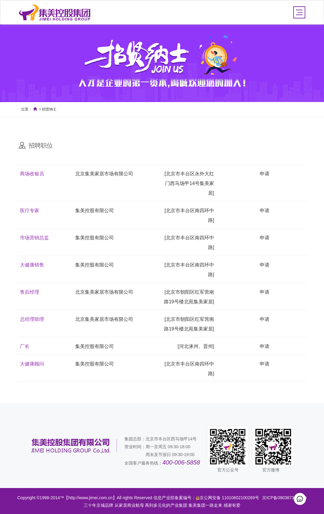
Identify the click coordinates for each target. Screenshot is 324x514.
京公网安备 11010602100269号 (229, 497)
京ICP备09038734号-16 (284, 497)
